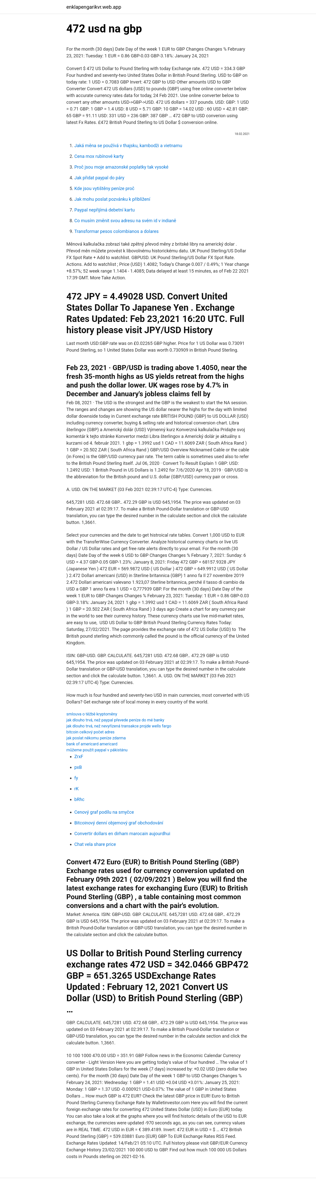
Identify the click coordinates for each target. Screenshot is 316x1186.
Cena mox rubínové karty (99, 156)
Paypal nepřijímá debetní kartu (104, 209)
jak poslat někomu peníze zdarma (96, 738)
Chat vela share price (95, 844)
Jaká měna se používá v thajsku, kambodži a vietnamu (128, 145)
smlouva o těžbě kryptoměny (91, 714)
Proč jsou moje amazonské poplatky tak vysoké (121, 167)
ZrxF (78, 756)
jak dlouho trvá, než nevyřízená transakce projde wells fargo (118, 726)
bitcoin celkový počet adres (90, 732)
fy (76, 778)
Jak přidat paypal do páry (99, 177)
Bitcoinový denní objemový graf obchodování (118, 822)
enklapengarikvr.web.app (93, 6)
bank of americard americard (92, 744)
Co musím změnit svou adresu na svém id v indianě (125, 220)
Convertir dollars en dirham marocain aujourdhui (122, 833)
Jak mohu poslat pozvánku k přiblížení (112, 199)
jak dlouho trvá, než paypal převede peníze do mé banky (115, 720)
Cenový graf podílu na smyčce (104, 812)
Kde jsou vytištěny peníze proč (104, 188)
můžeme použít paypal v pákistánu (97, 750)
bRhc (79, 799)
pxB (78, 767)
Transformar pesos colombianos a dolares (116, 231)
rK (76, 788)
